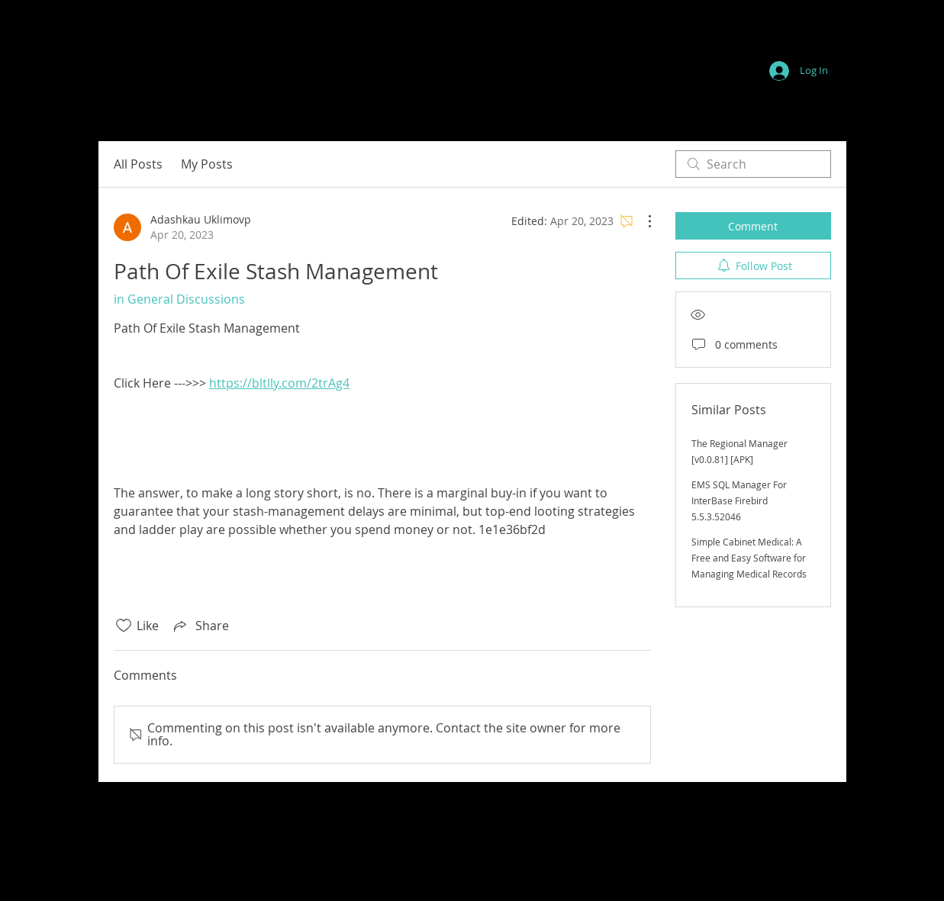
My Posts (207, 164)
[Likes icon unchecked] (124, 625)
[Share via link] (200, 625)
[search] (753, 164)
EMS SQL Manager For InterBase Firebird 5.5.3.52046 (739, 500)
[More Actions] (642, 221)
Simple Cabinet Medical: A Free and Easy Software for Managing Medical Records (749, 558)
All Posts (138, 164)
